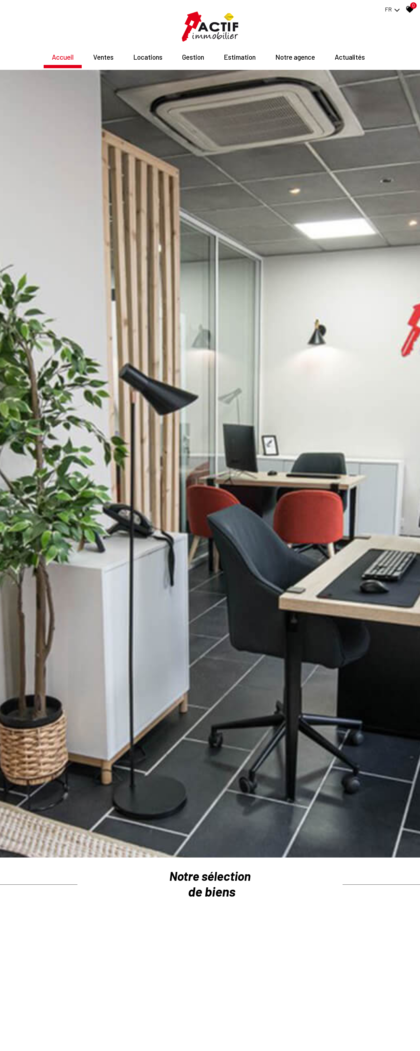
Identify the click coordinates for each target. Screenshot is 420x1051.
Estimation (240, 52)
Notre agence (295, 52)
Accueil (63, 52)
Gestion (193, 52)
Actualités (350, 52)
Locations (147, 52)
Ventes (103, 52)
